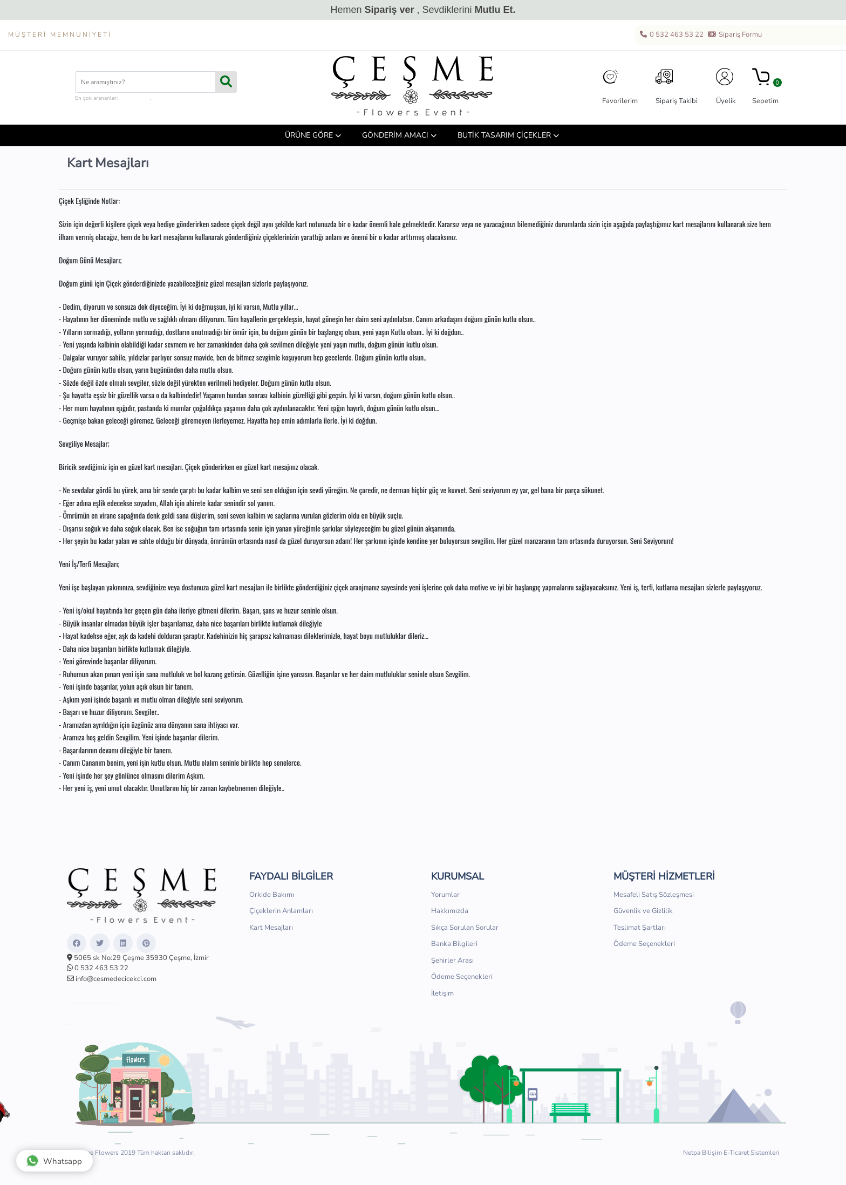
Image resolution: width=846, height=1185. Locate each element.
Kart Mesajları (271, 927)
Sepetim (765, 87)
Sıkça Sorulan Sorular (465, 927)
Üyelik (726, 87)
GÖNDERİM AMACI (395, 135)
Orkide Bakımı (271, 895)
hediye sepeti (169, 98)
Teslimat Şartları (639, 927)
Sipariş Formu (734, 35)
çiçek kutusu (134, 98)
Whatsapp (54, 1160)
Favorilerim (620, 87)
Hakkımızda (449, 911)
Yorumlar (445, 895)
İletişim (442, 993)
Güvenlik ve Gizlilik (643, 911)
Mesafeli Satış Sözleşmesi (653, 895)
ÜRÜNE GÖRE (309, 135)
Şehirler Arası (452, 960)
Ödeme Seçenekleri (462, 977)
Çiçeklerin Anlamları (281, 911)
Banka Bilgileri (454, 944)
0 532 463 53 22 (671, 35)
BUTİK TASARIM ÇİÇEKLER (504, 135)
